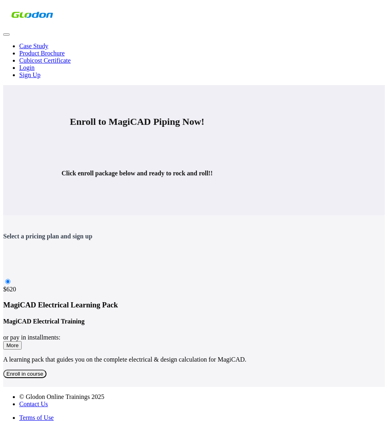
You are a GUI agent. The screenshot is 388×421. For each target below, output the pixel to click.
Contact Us (33, 404)
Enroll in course (24, 374)
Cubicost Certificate (45, 60)
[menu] (194, 61)
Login (26, 67)
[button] (6, 34)
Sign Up (29, 74)
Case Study (33, 46)
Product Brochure (42, 53)
